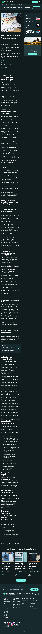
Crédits (20, 631)
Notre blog (32, 598)
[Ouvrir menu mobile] (39, 2)
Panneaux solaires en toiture (16, 602)
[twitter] (18, 593)
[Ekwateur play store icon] (35, 594)
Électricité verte (7, 601)
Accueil (3, 4)
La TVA (2, 304)
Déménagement (33, 612)
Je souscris (35, 1)
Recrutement (15, 631)
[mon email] (16, 589)
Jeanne (3, 60)
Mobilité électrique (25, 598)
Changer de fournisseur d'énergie (8, 608)
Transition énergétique (32, 603)
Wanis (6, 574)
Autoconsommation (33, 608)
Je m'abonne (34, 589)
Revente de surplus (16, 607)
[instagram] (20, 593)
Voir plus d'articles (21, 580)
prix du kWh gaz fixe (10, 183)
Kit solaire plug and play (16, 605)
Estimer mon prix (33, 54)
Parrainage (6, 619)
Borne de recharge (25, 600)
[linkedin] (22, 593)
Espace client (6, 617)
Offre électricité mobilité (24, 603)
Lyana (29, 21)
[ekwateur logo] (8, 2)
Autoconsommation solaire (16, 599)
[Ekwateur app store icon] (27, 594)
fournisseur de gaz (5, 90)
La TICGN (3, 257)
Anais (32, 574)
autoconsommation (14, 539)
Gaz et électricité (7, 605)
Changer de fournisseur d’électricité (6, 611)
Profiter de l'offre (37, 7)
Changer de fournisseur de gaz (7, 615)
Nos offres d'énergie (6, 599)
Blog (6, 4)
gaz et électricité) (13, 195)
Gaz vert (5, 603)
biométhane (9, 266)
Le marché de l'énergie (32, 606)
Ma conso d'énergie (11, 4)
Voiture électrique (33, 610)
